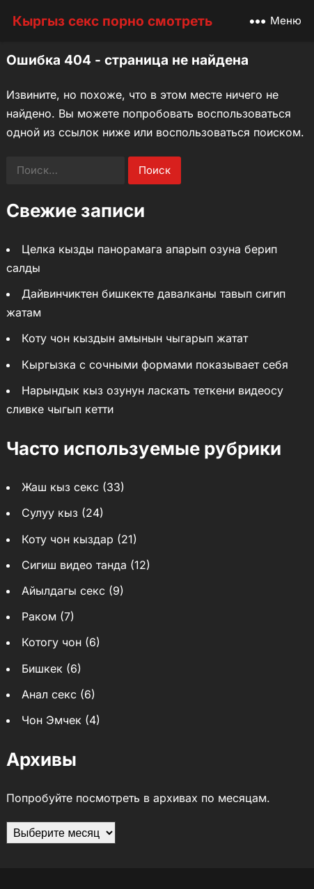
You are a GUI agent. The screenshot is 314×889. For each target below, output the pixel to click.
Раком (39, 616)
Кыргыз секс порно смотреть (112, 21)
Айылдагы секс (63, 591)
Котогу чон (51, 642)
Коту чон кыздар (67, 539)
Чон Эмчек (51, 720)
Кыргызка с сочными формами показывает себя (155, 364)
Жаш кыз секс (60, 487)
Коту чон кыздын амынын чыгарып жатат (135, 338)
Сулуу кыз (50, 513)
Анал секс (49, 694)
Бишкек (42, 668)
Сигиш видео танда (74, 565)
